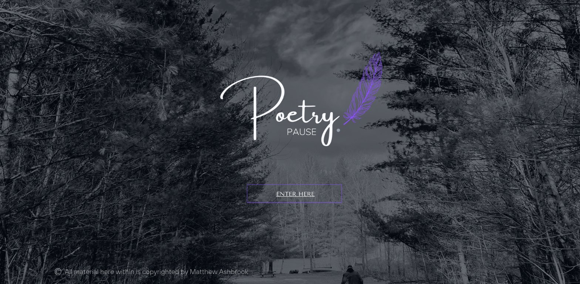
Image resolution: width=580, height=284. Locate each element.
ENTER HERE (295, 193)
